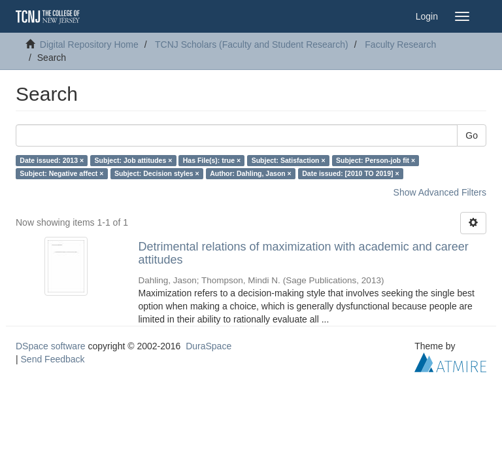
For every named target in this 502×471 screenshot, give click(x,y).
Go (471, 135)
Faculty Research (400, 44)
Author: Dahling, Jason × (251, 173)
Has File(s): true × (212, 160)
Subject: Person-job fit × (375, 160)
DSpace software (51, 346)
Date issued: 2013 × (52, 160)
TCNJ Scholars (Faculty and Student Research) (251, 44)
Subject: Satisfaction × (289, 160)
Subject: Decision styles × (156, 173)
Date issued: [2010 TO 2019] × (350, 173)
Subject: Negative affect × (61, 173)
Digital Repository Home (89, 44)
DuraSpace (208, 346)
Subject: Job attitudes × (134, 160)
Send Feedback (53, 359)
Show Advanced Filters (439, 192)
